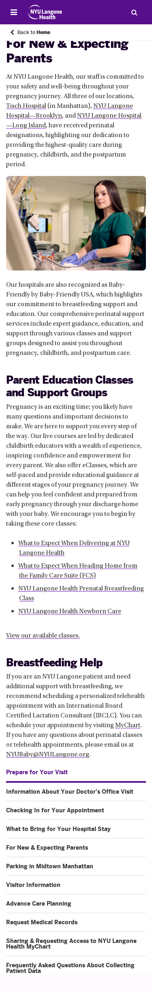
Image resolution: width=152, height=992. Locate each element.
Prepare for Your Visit (37, 772)
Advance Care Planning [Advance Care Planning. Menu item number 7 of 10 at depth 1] (38, 903)
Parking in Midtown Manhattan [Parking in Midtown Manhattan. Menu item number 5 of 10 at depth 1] (49, 866)
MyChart (127, 725)
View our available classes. (43, 636)
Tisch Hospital (26, 106)
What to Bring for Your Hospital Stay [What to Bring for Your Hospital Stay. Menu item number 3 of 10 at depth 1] (58, 829)
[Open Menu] (14, 12)
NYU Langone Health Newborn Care (69, 611)
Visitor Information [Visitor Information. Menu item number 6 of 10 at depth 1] (33, 885)
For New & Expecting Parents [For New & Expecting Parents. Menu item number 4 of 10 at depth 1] (47, 847)
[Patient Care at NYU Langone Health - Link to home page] (45, 12)
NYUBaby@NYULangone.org (47, 755)
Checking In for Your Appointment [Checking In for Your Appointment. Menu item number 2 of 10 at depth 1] (55, 810)
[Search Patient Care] (134, 12)
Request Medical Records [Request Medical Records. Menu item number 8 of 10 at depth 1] (41, 922)
